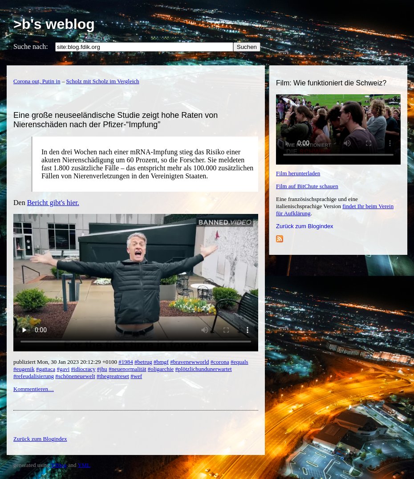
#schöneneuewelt (75, 376)
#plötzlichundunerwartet (203, 369)
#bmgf (161, 361)
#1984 (125, 361)
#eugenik (24, 369)
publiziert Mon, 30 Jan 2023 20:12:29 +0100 (65, 361)
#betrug (143, 361)
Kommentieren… (33, 389)
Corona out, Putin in (36, 81)
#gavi (63, 369)
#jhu (102, 369)
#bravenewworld (189, 361)
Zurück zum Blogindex (304, 226)
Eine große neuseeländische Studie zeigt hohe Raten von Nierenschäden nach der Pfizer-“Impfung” (115, 120)
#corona (220, 361)
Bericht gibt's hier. (53, 202)
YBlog (59, 465)
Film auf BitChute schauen (307, 186)
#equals (239, 361)
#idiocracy (83, 369)
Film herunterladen (298, 173)
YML (83, 465)
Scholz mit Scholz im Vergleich (102, 81)
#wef (136, 376)
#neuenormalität (127, 369)
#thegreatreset (113, 376)
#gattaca (45, 369)
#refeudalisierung (33, 376)
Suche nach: (30, 46)
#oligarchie (161, 369)
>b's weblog (54, 24)
